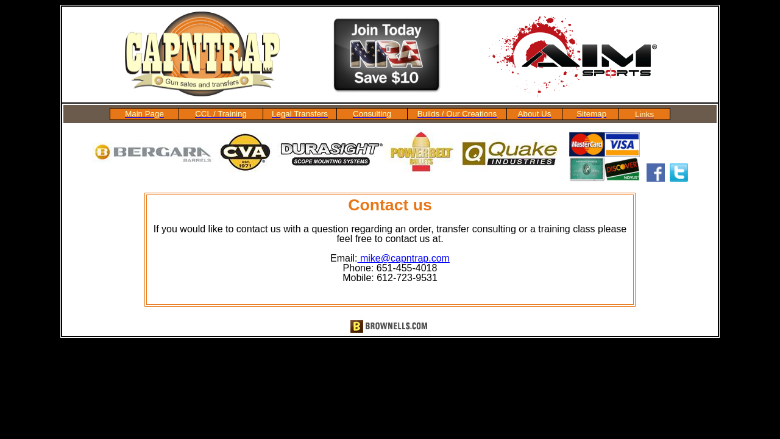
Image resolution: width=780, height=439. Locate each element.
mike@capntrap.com (404, 258)
